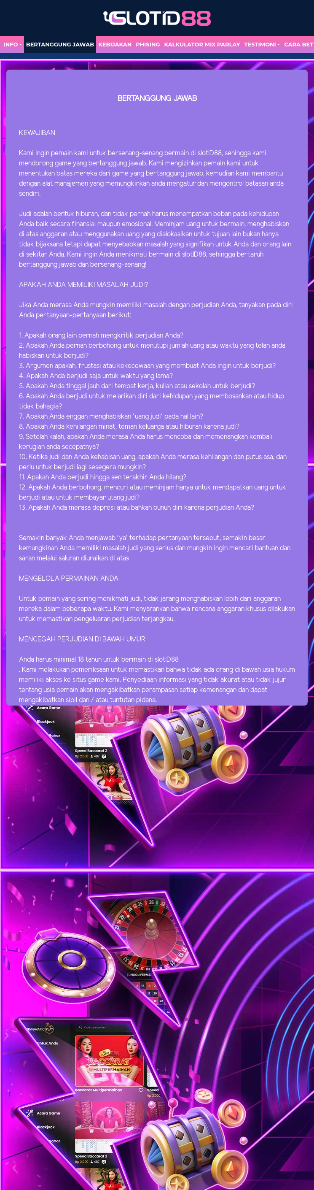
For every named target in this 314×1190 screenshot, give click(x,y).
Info (10, 44)
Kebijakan (115, 44)
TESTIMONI (260, 44)
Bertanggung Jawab (60, 44)
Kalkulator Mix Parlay (202, 44)
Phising (148, 44)
